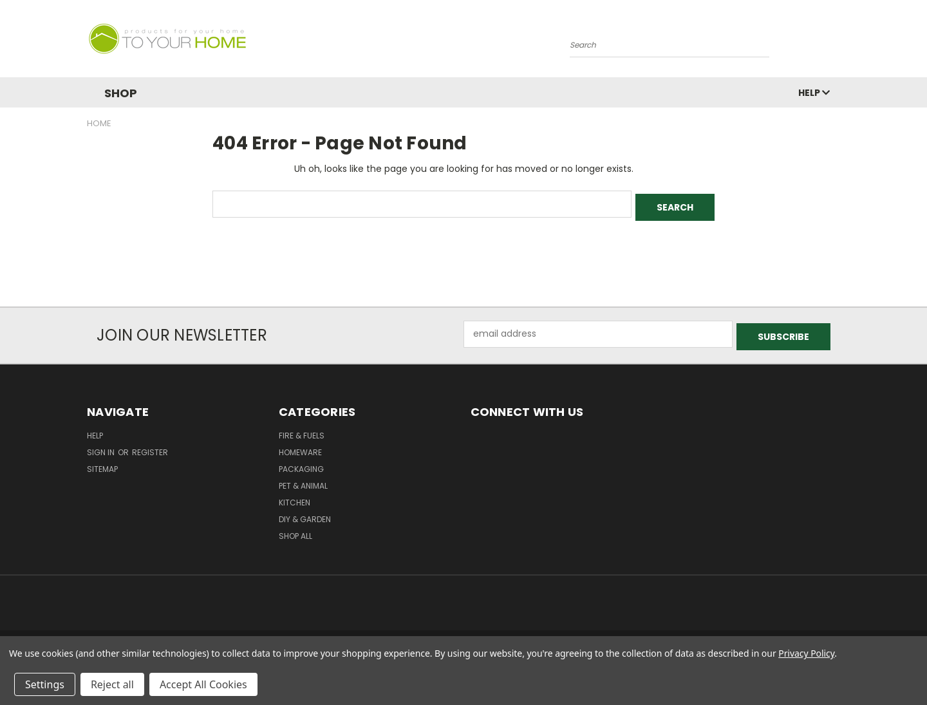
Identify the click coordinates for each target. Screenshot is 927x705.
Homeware (300, 446)
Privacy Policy (806, 653)
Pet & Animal (303, 480)
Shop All (295, 530)
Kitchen (294, 496)
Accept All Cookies (203, 684)
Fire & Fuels (301, 429)
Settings (44, 684)
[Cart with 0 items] (836, 41)
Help (814, 92)
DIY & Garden (305, 513)
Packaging (301, 463)
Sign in (102, 446)
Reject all (112, 684)
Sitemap (102, 463)
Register (150, 446)
